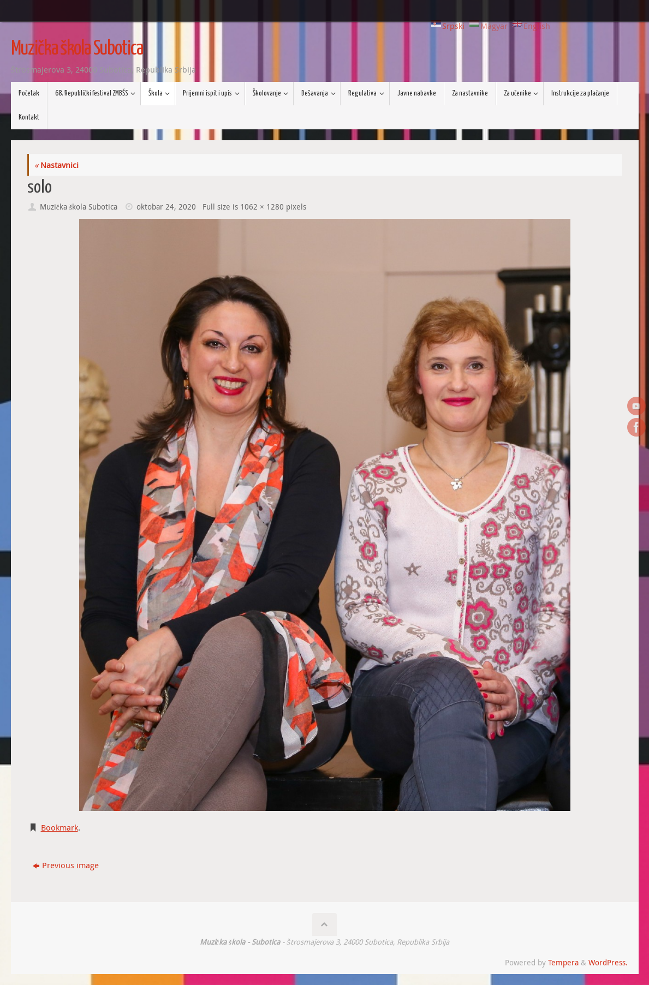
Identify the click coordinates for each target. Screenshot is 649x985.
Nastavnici (56, 164)
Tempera (563, 963)
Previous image (66, 864)
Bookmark (59, 827)
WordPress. (608, 963)
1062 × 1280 (262, 207)
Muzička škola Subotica (77, 49)
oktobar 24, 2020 (166, 207)
